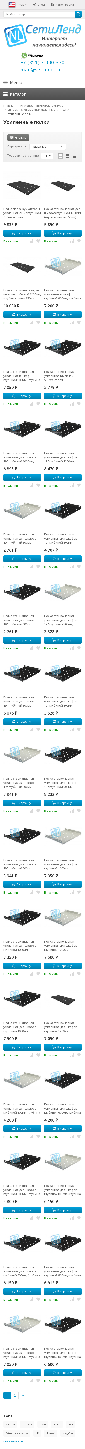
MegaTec (67, 1433)
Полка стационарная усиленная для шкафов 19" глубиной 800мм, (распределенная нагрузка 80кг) (60, 620)
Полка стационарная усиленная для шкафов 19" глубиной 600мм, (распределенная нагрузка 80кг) (19, 538)
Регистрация (62, 4)
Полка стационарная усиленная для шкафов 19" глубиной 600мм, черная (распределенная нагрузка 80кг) (21, 620)
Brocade (27, 1424)
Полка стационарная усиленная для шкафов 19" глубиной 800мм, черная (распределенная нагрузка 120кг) (21, 701)
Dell (70, 1424)
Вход (39, 4)
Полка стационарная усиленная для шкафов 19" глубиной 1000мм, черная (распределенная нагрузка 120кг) (21, 457)
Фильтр (18, 137)
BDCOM (10, 1424)
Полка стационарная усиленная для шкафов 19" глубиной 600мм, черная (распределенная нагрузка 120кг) (62, 538)
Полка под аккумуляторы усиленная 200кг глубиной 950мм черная (22, 213)
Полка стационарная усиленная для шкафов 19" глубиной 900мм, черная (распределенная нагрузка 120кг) (62, 783)
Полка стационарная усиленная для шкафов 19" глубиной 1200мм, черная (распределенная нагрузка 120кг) (62, 457)
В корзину (21, 233)
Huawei (50, 1433)
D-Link (57, 1424)
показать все (13, 1441)
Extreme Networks (16, 1433)
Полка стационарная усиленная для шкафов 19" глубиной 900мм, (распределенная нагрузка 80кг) (19, 783)
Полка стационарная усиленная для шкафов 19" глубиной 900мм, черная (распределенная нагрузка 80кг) (21, 864)
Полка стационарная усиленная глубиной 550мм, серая (59, 376)
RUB (23, 4)
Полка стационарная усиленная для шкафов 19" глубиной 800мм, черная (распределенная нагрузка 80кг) (62, 701)
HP (37, 1433)
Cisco (42, 1424)
